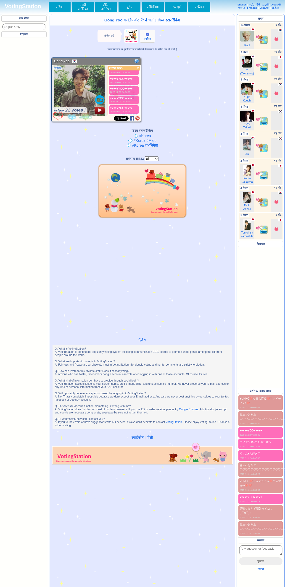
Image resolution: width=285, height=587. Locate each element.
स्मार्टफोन (138, 437)
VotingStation (23, 6)
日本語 (275, 7)
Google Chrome (188, 409)
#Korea (142, 136)
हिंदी (258, 4)
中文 (251, 4)
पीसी (150, 437)
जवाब (261, 569)
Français (252, 7)
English (242, 4)
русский (276, 4)
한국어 (241, 7)
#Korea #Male (142, 141)
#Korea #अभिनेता (142, 145)
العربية (265, 4)
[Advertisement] (24, 107)
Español (264, 7)
